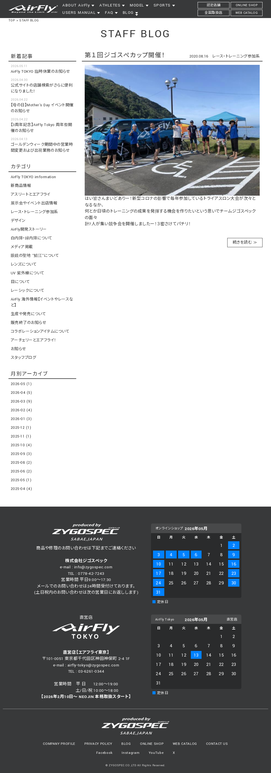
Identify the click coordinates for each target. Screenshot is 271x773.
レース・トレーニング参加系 (236, 56)
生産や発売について (28, 314)
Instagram (130, 752)
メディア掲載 (22, 246)
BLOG (126, 743)
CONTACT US (217, 743)
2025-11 (21, 436)
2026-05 (21, 383)
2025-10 (21, 445)
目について (20, 281)
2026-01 (21, 418)
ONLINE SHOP (151, 743)
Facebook (104, 752)
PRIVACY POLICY (98, 743)
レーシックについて (27, 290)
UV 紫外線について (28, 273)
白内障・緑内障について (32, 238)
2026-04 (21, 392)
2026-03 (21, 401)
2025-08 (21, 462)
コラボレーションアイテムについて (40, 331)
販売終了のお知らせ (28, 322)
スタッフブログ (23, 357)
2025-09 (21, 453)
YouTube (156, 752)
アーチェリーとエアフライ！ (33, 340)
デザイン (18, 220)
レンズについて (24, 264)
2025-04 (21, 488)
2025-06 (21, 471)
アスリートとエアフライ (31, 194)
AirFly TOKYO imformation (33, 177)
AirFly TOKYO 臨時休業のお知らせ (40, 71)
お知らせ (18, 349)
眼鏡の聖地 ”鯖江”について (35, 255)
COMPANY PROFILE (59, 743)
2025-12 (21, 427)
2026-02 (21, 410)
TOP (11, 20)
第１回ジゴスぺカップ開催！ (125, 55)
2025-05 (21, 480)
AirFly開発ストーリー (29, 229)
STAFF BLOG (29, 20)
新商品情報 (21, 185)
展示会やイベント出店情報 (34, 203)
